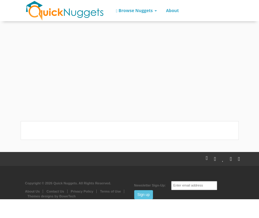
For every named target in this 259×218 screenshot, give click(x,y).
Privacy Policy (82, 191)
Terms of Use (110, 191)
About (172, 10)
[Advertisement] (130, 72)
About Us (32, 191)
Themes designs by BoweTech (52, 196)
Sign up (144, 195)
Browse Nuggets (136, 10)
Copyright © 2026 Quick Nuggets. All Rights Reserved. (68, 183)
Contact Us (55, 191)
